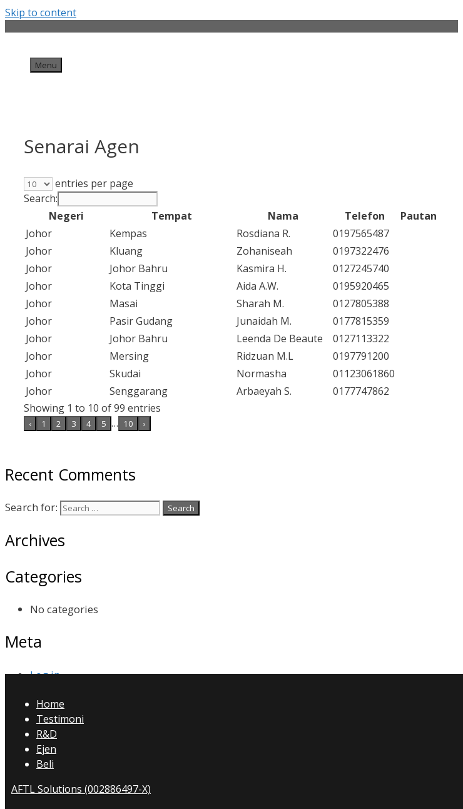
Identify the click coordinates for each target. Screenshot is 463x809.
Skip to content (40, 12)
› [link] (144, 423)
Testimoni (60, 719)
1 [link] (43, 423)
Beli (45, 764)
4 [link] (88, 423)
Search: (41, 198)
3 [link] (73, 423)
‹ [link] (30, 423)
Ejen (46, 749)
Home (50, 704)
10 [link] (128, 423)
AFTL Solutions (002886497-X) (81, 789)
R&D (46, 734)
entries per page (93, 183)
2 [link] (58, 423)
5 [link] (103, 423)
